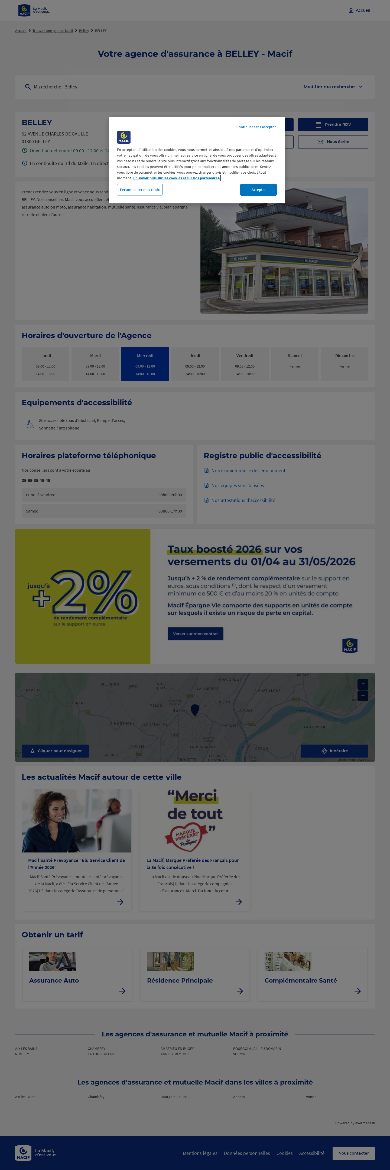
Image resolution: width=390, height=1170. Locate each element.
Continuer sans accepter (256, 126)
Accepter (259, 189)
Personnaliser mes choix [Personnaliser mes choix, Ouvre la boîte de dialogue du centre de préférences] (140, 189)
